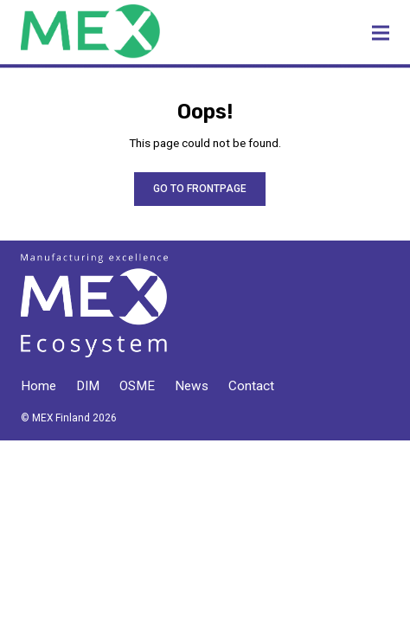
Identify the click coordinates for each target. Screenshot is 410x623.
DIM (87, 386)
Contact (251, 386)
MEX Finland (144, 31)
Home (38, 386)
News (191, 386)
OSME (137, 386)
